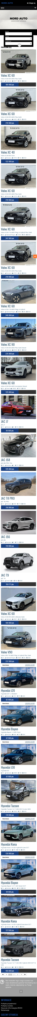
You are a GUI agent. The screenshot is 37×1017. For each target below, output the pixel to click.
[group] (18, 20)
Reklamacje (5, 1010)
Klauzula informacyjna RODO (11, 1008)
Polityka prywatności (8, 1004)
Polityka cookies (7, 1006)
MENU (2, 8)
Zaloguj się (31, 3)
